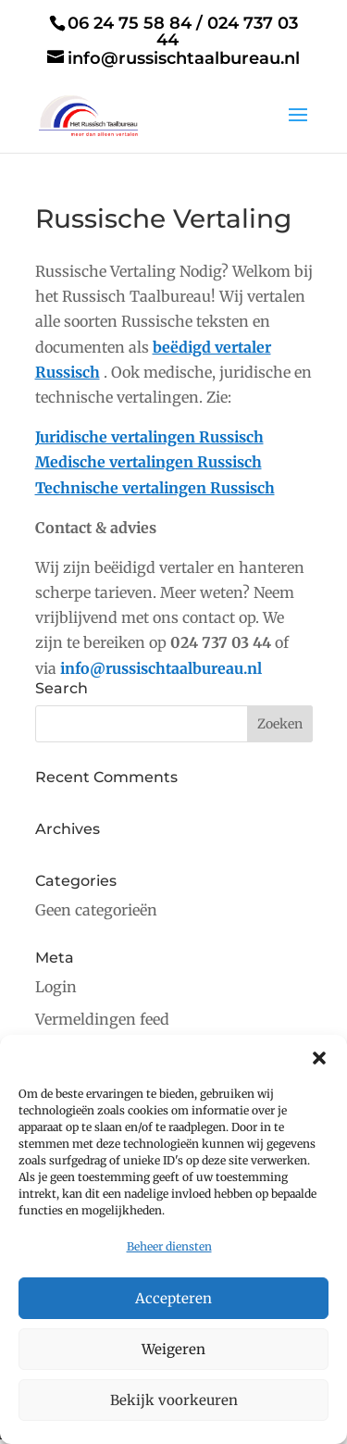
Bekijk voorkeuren (174, 1400)
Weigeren (173, 1349)
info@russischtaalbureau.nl (161, 668)
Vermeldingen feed (102, 1019)
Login (56, 986)
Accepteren (173, 1298)
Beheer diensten (169, 1246)
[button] (319, 1058)
